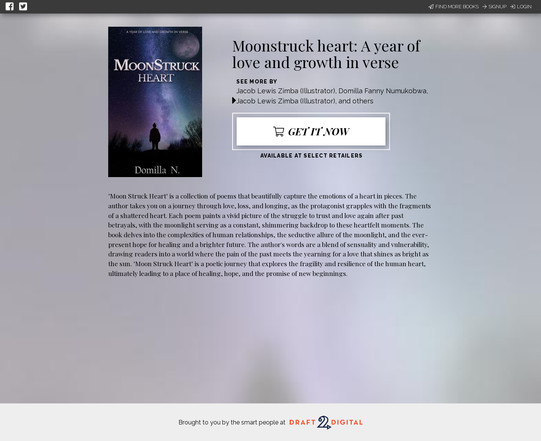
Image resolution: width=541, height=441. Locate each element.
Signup (494, 6)
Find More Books (454, 6)
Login (521, 6)
